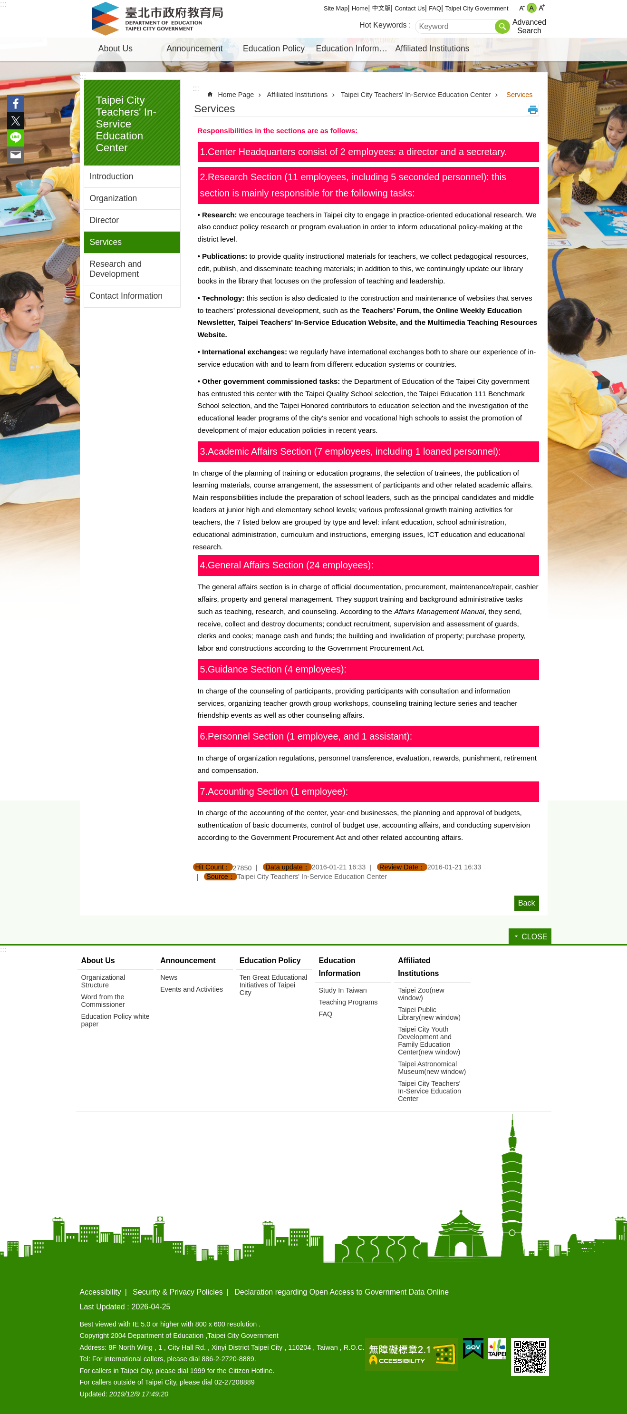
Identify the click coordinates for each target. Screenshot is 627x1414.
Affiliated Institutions (432, 48)
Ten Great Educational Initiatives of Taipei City (273, 985)
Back (526, 903)
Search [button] (502, 27)
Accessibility (100, 1292)
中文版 (381, 7)
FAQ (435, 8)
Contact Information (126, 296)
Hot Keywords (383, 25)
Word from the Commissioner (103, 1000)
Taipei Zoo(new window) (421, 994)
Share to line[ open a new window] (15, 137)
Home (360, 8)
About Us (115, 48)
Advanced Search (529, 26)
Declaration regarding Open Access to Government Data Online (341, 1292)
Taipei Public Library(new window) (429, 1013)
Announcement (194, 48)
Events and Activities (191, 989)
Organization (113, 198)
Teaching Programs (347, 1002)
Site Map (336, 8)
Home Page (236, 94)
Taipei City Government (477, 8)
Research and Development (116, 269)
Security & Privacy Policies (177, 1292)
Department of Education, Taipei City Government (159, 19)
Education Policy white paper (115, 1020)
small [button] (522, 8)
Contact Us (409, 8)
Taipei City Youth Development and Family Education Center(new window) (429, 1040)
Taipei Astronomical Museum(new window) (432, 1067)
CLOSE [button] (534, 937)
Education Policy (274, 48)
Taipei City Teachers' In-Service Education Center (126, 124)
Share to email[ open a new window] (15, 155)
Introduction (112, 176)
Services (106, 242)
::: (3, 4)
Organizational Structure (103, 981)
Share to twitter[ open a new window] (15, 120)
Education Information (354, 48)
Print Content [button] (533, 110)
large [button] (542, 8)
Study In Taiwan (342, 990)
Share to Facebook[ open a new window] (15, 103)
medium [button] (532, 8)
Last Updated (102, 1307)
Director (104, 220)
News (168, 977)
